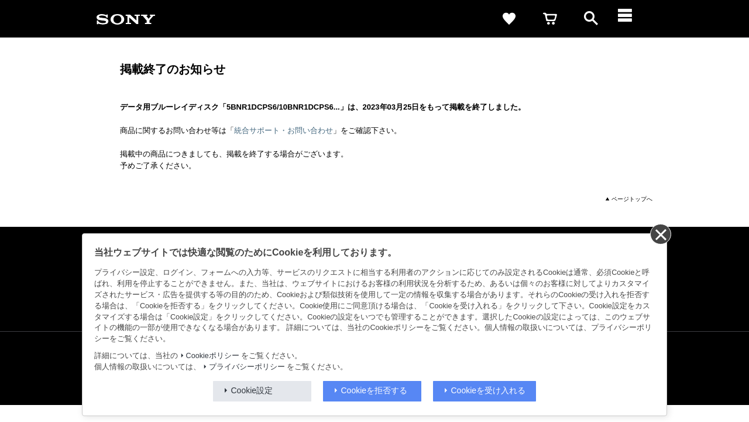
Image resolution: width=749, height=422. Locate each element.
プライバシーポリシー (247, 367)
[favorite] (509, 19)
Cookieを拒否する (374, 390)
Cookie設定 (252, 390)
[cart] (550, 19)
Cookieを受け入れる (488, 390)
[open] (591, 19)
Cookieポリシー (212, 356)
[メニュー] (631, 19)
